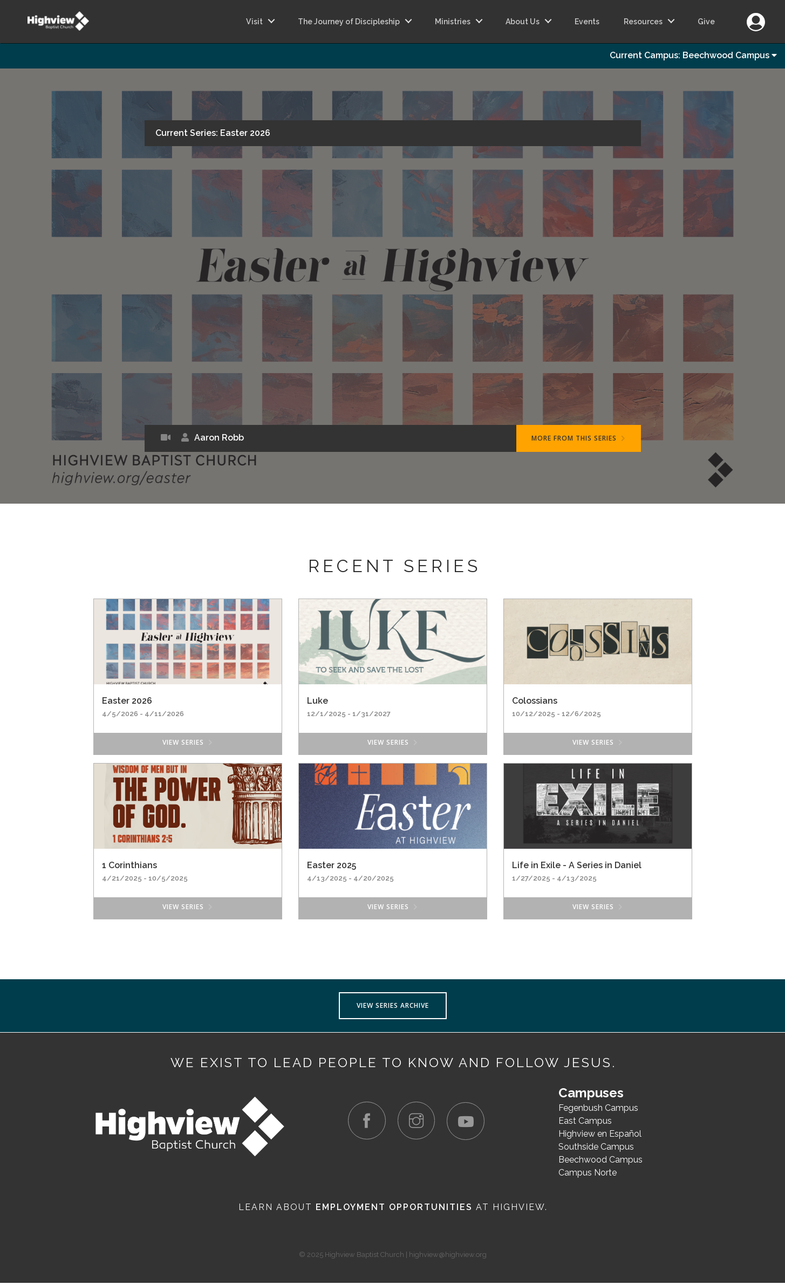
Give (706, 21)
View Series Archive (393, 1007)
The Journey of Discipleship (349, 21)
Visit (254, 21)
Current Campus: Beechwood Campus (693, 56)
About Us (523, 21)
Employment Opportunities (394, 1209)
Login (755, 16)
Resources (643, 21)
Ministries (452, 21)
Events (587, 21)
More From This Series (578, 440)
